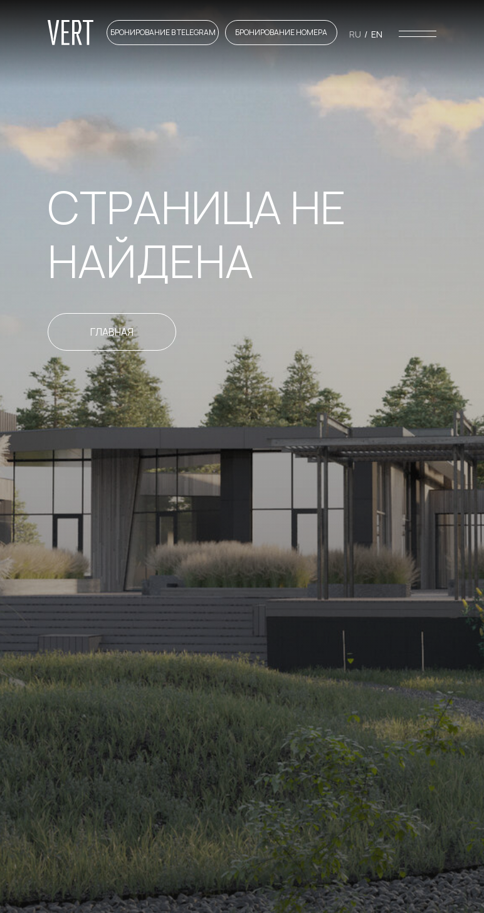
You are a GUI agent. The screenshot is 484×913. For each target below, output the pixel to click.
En (376, 34)
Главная (112, 332)
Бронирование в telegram (163, 32)
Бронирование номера (281, 32)
